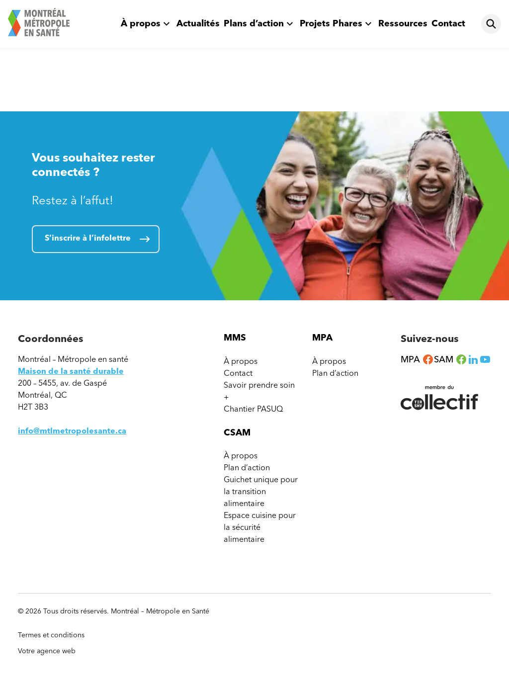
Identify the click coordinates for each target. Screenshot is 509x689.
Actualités (198, 23)
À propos (141, 23)
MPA (417, 359)
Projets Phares (331, 23)
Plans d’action (254, 23)
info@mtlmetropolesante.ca (72, 430)
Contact (448, 23)
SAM (450, 359)
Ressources (402, 23)
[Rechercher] (491, 24)
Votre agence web (51, 651)
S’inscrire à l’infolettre (88, 238)
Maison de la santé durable (71, 371)
